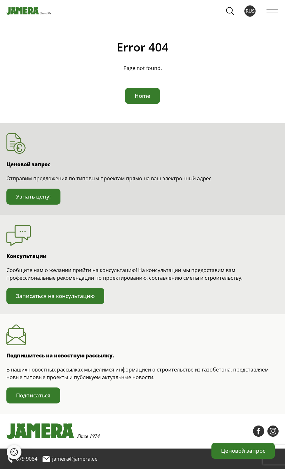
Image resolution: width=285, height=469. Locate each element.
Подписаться (33, 395)
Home (142, 95)
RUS (250, 11)
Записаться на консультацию (55, 296)
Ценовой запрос (243, 450)
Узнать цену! (33, 196)
